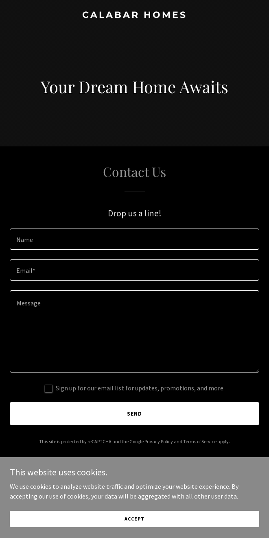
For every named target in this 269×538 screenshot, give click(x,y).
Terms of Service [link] (200, 441)
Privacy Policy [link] (158, 441)
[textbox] (134, 239)
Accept (134, 530)
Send (134, 413)
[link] (134, 15)
